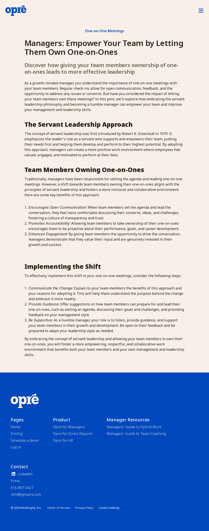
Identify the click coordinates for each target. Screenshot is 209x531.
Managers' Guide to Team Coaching (136, 433)
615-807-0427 (22, 487)
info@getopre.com (26, 494)
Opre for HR (63, 440)
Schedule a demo (25, 440)
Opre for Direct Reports (72, 433)
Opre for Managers (69, 426)
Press (15, 480)
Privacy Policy (84, 508)
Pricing (16, 433)
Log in (16, 447)
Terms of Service (58, 508)
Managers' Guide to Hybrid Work (134, 426)
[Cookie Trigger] (109, 508)
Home (15, 426)
